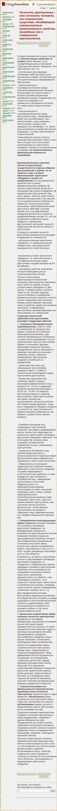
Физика (5, 101)
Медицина (6, 53)
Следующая (44, 45)
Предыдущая (22, 43)
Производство (8, 81)
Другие (5, 24)
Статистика (7, 92)
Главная (43, 8)
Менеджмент (8, 58)
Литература (7, 40)
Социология (7, 88)
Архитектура (7, 12)
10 (49, 43)
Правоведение (8, 76)
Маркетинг (7, 44)
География (7, 19)
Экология (6, 113)
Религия (5, 85)
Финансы (6, 108)
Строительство (8, 97)
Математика (7, 49)
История (6, 31)
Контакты (53, 8)
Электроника (8, 120)
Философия (7, 104)
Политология (8, 72)
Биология (6, 17)
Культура (6, 35)
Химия (5, 111)
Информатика (8, 26)
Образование (8, 63)
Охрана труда (8, 67)
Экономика (7, 116)
